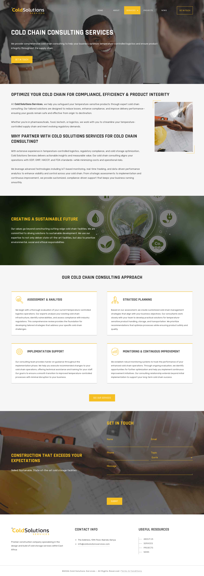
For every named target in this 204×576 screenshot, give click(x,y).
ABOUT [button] (116, 10)
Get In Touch (21, 59)
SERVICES (148, 543)
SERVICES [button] (132, 10)
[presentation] (131, 486)
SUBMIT (114, 501)
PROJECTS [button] (148, 10)
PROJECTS (148, 547)
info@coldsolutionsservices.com (94, 544)
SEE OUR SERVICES (102, 397)
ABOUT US (148, 539)
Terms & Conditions (131, 571)
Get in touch (184, 10)
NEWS (164, 10)
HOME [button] (100, 10)
